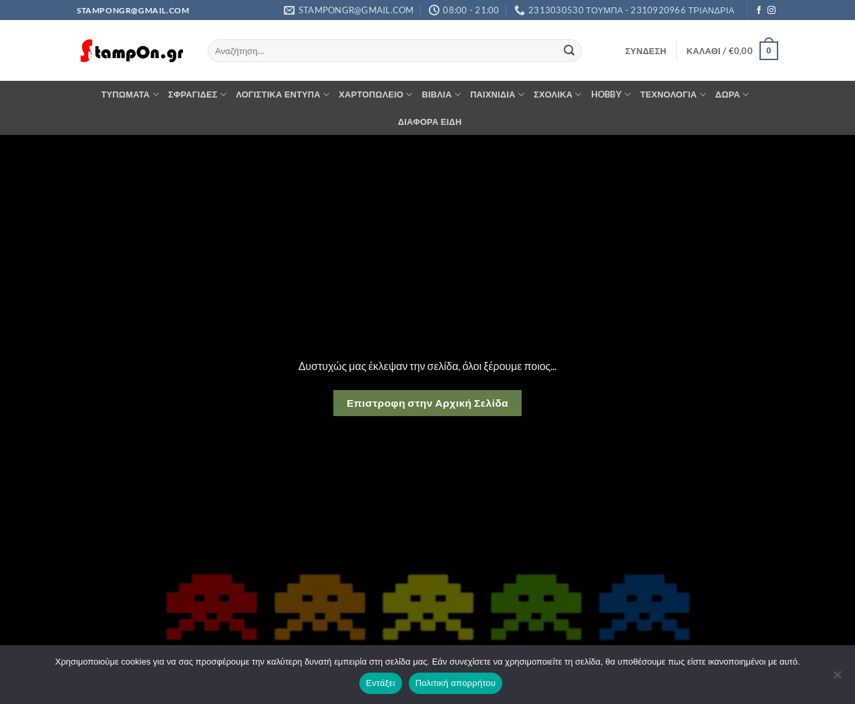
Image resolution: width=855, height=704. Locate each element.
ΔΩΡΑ (732, 94)
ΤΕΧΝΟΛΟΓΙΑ (672, 94)
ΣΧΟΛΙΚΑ (558, 94)
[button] (646, 50)
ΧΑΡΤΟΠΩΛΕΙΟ (375, 94)
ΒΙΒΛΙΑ (441, 94)
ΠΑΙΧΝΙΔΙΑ (497, 94)
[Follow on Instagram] (771, 10)
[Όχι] (837, 678)
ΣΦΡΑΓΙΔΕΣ (197, 94)
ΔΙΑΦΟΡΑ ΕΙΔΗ (430, 121)
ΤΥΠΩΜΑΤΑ (129, 94)
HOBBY (611, 94)
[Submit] (569, 50)
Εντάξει (380, 683)
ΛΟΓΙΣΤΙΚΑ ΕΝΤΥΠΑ (282, 94)
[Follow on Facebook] (759, 10)
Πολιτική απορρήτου (455, 683)
